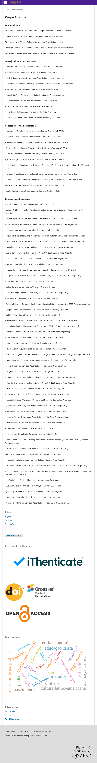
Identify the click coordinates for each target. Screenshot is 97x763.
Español (8, 520)
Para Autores (10, 715)
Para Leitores (10, 711)
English (8, 516)
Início (7, 9)
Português (9, 524)
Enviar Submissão (14, 535)
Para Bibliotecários (12, 719)
